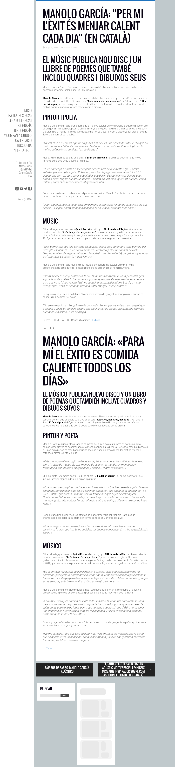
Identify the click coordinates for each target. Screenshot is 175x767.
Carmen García (25, 172)
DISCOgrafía (23, 130)
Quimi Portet (26, 169)
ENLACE (96, 320)
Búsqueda (24, 145)
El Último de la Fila (24, 162)
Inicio (27, 110)
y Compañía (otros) (18, 135)
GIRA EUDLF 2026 (20, 120)
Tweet (49, 648)
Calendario (23, 140)
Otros (29, 176)
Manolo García (25, 166)
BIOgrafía (25, 125)
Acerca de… (23, 150)
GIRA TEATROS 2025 (19, 115)
